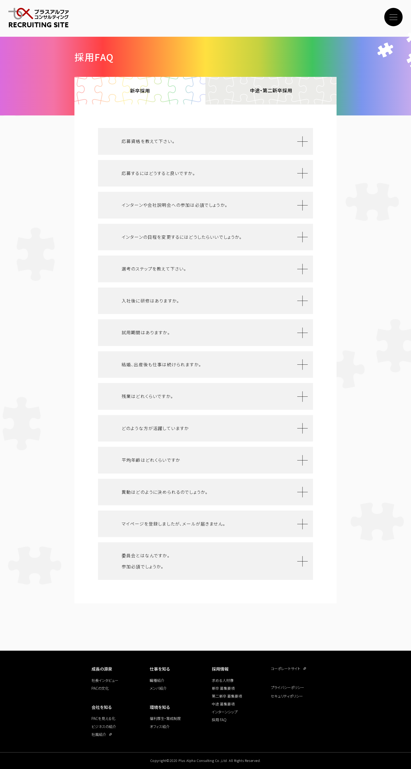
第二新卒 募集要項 (227, 696)
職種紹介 (157, 680)
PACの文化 (100, 688)
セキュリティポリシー (287, 696)
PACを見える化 (103, 718)
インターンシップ (224, 711)
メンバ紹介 (158, 688)
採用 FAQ (219, 719)
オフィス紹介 (160, 726)
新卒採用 (140, 91)
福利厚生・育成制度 (165, 718)
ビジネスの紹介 (103, 726)
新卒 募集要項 (223, 688)
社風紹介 (98, 734)
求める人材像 (223, 680)
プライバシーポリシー (287, 687)
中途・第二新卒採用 (271, 91)
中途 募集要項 (223, 704)
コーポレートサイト (285, 668)
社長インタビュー (104, 680)
